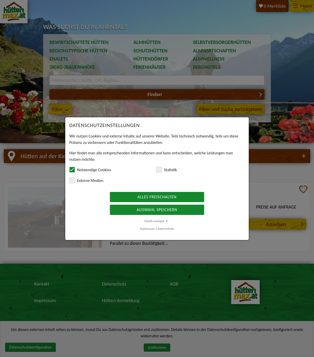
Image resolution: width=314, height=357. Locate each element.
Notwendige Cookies (90, 169)
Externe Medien (86, 180)
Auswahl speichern (157, 209)
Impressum (147, 229)
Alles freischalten (157, 196)
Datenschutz (166, 229)
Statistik (166, 169)
